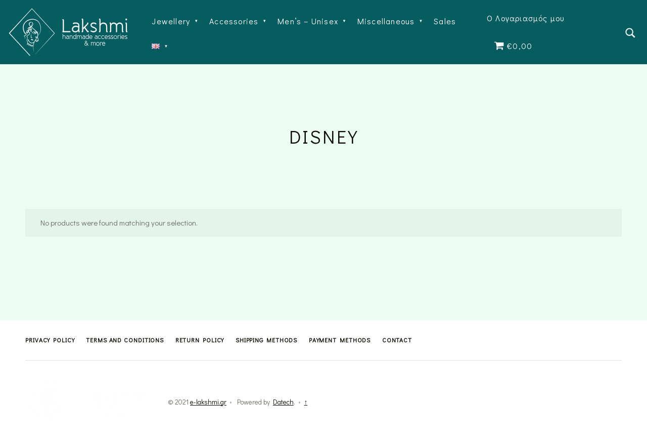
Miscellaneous (386, 21)
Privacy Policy (50, 340)
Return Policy (199, 340)
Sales (445, 21)
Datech (283, 402)
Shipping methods (266, 340)
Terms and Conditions (125, 340)
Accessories (233, 21)
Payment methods (340, 340)
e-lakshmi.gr (208, 402)
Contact (397, 340)
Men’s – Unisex (308, 21)
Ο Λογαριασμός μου (525, 18)
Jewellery (171, 21)
